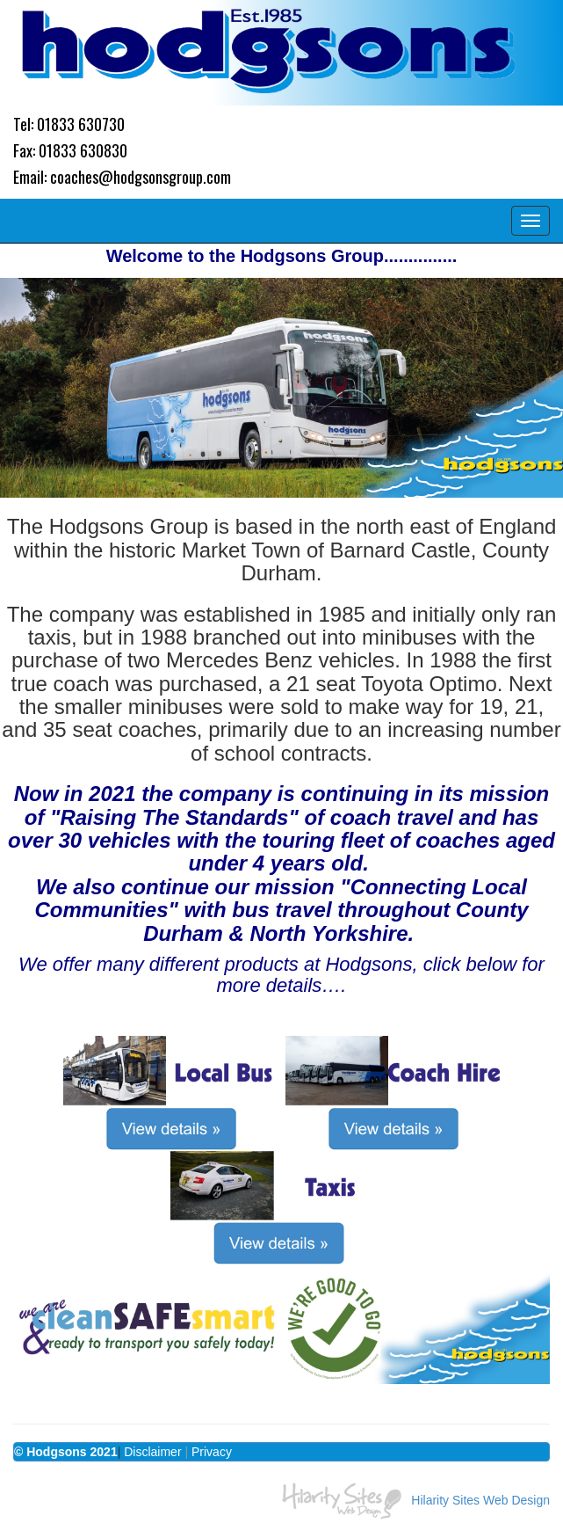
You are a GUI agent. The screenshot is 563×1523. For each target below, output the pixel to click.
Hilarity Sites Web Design (480, 1500)
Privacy (211, 1452)
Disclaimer (152, 1452)
